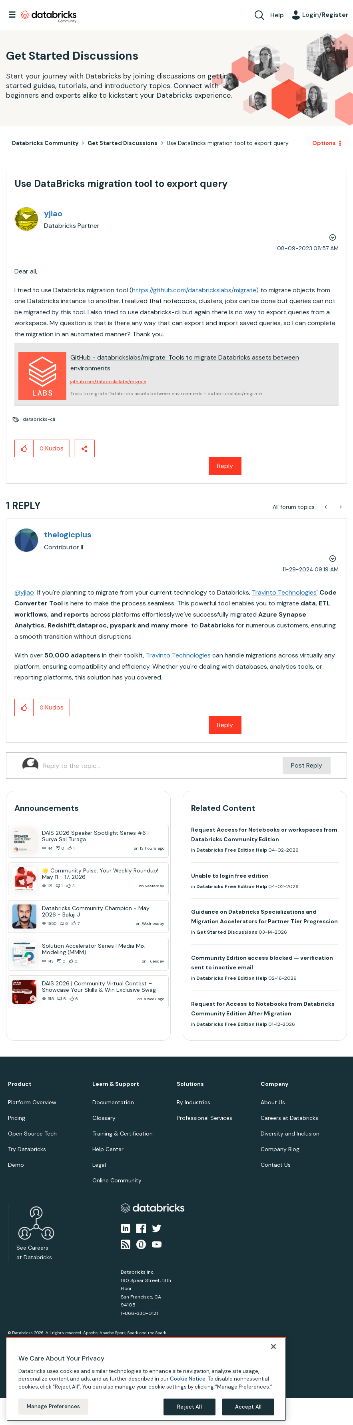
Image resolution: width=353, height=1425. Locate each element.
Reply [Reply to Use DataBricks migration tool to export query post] (225, 466)
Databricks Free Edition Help (231, 850)
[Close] (273, 1346)
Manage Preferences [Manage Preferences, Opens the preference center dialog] (53, 1406)
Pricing (16, 1118)
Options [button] (324, 143)
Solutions (190, 1084)
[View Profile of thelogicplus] (68, 534)
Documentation (113, 1102)
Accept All (248, 1406)
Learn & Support (115, 1084)
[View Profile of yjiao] (53, 213)
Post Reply (306, 765)
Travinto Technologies (284, 592)
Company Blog (280, 1149)
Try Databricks (27, 1149)
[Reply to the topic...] (163, 766)
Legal (99, 1164)
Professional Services (204, 1118)
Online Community (117, 1180)
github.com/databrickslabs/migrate (108, 381)
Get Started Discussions (123, 143)
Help (277, 15)
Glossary (104, 1118)
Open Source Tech (32, 1133)
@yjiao (24, 592)
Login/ (325, 14)
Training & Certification (122, 1133)
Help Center (108, 1149)
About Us (273, 1102)
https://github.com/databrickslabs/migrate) (195, 290)
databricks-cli (39, 419)
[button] (24, 448)
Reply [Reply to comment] (225, 725)
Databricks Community (49, 17)
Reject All (189, 1406)
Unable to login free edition (230, 875)
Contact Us (276, 1164)
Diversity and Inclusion (290, 1133)
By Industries (193, 1102)
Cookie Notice (187, 1378)
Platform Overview (32, 1102)
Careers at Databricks (289, 1118)
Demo (16, 1164)
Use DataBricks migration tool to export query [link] (228, 143)
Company (274, 1084)
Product (20, 1084)
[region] (146, 1379)
